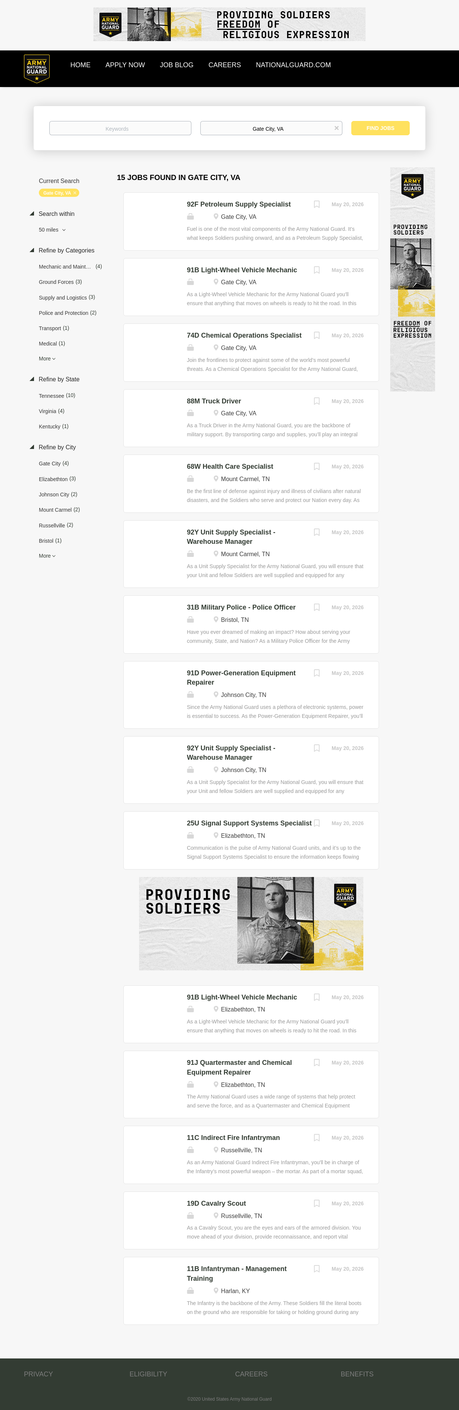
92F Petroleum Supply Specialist (239, 204)
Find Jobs (381, 128)
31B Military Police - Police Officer (241, 607)
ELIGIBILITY (148, 1374)
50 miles (49, 230)
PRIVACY (38, 1374)
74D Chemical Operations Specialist (244, 335)
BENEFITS (357, 1374)
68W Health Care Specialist (230, 466)
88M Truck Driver (214, 401)
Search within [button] (56, 214)
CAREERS (251, 1374)
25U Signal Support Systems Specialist (249, 823)
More (45, 359)
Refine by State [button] (58, 379)
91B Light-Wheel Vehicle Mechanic (242, 270)
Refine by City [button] (56, 447)
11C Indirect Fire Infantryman (233, 1137)
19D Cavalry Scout (216, 1203)
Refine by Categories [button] (66, 250)
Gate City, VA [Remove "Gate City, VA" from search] (57, 193)
